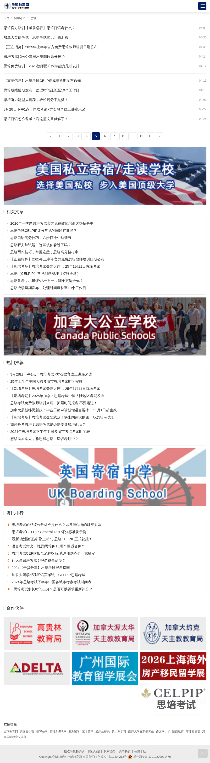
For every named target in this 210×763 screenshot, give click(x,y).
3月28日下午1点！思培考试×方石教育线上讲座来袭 (44, 109)
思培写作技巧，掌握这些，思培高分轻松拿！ (46, 252)
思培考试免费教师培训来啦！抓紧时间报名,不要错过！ (53, 403)
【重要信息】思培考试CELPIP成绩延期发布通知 (42, 81)
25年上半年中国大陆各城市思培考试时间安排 (46, 381)
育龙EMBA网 (58, 731)
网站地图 (94, 751)
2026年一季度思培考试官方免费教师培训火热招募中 (52, 223)
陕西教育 (178, 731)
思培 (33, 18)
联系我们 (109, 751)
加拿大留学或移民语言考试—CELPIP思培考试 (46, 575)
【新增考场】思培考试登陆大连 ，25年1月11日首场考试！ (57, 266)
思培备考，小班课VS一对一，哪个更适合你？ (46, 281)
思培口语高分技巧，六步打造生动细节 (40, 238)
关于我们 (124, 751)
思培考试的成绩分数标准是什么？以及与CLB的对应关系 (54, 525)
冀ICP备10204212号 (114, 756)
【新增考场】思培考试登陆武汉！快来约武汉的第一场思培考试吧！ (64, 417)
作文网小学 (163, 731)
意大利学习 (119, 731)
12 (141, 136)
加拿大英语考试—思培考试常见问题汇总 (36, 37)
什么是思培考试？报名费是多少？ (36, 560)
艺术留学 (88, 731)
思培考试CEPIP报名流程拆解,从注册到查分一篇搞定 (51, 553)
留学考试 (20, 18)
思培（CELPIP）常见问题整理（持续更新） (45, 273)
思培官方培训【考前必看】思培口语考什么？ (39, 28)
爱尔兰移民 (102, 731)
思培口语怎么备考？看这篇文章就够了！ (36, 119)
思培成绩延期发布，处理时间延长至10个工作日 (41, 90)
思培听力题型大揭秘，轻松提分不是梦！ (36, 100)
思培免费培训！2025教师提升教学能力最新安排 (42, 66)
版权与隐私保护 (74, 751)
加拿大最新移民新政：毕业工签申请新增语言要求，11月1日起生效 (63, 410)
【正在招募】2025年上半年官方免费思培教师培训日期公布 (51, 47)
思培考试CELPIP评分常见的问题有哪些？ (43, 230)
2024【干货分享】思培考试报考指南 (38, 568)
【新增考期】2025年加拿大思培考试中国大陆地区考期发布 (57, 396)
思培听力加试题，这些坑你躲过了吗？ (40, 245)
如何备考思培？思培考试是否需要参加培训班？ (48, 424)
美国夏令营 (27, 731)
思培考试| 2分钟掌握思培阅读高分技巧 (34, 56)
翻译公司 (42, 731)
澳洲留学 (74, 731)
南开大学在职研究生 (141, 731)
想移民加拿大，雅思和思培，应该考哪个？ (44, 439)
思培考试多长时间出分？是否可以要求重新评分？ (50, 589)
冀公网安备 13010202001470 (149, 756)
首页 (6, 18)
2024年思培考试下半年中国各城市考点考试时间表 (50, 431)
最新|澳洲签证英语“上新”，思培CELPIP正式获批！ (49, 539)
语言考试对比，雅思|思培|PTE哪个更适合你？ (46, 546)
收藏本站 (140, 751)
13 (150, 136)
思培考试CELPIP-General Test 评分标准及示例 (46, 532)
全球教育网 (11, 731)
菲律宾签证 (193, 731)
